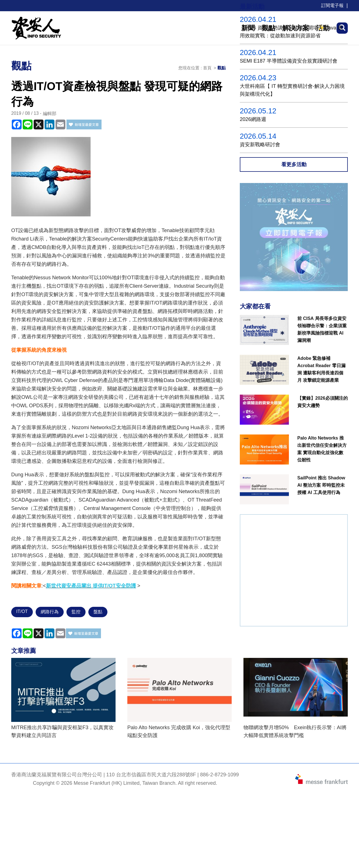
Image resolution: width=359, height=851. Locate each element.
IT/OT (22, 611)
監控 (76, 611)
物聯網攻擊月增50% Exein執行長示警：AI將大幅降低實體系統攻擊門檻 (295, 731)
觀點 (221, 67)
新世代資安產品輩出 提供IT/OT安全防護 (91, 586)
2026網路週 (253, 119)
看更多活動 (294, 164)
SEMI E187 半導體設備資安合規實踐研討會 (288, 61)
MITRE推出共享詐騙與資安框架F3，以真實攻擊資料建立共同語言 (62, 731)
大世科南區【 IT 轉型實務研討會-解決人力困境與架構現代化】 (292, 90)
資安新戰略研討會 (260, 144)
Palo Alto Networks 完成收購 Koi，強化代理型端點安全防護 (178, 731)
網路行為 (50, 611)
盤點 (97, 611)
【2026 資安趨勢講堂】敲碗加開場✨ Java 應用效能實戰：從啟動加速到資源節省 (291, 31)
